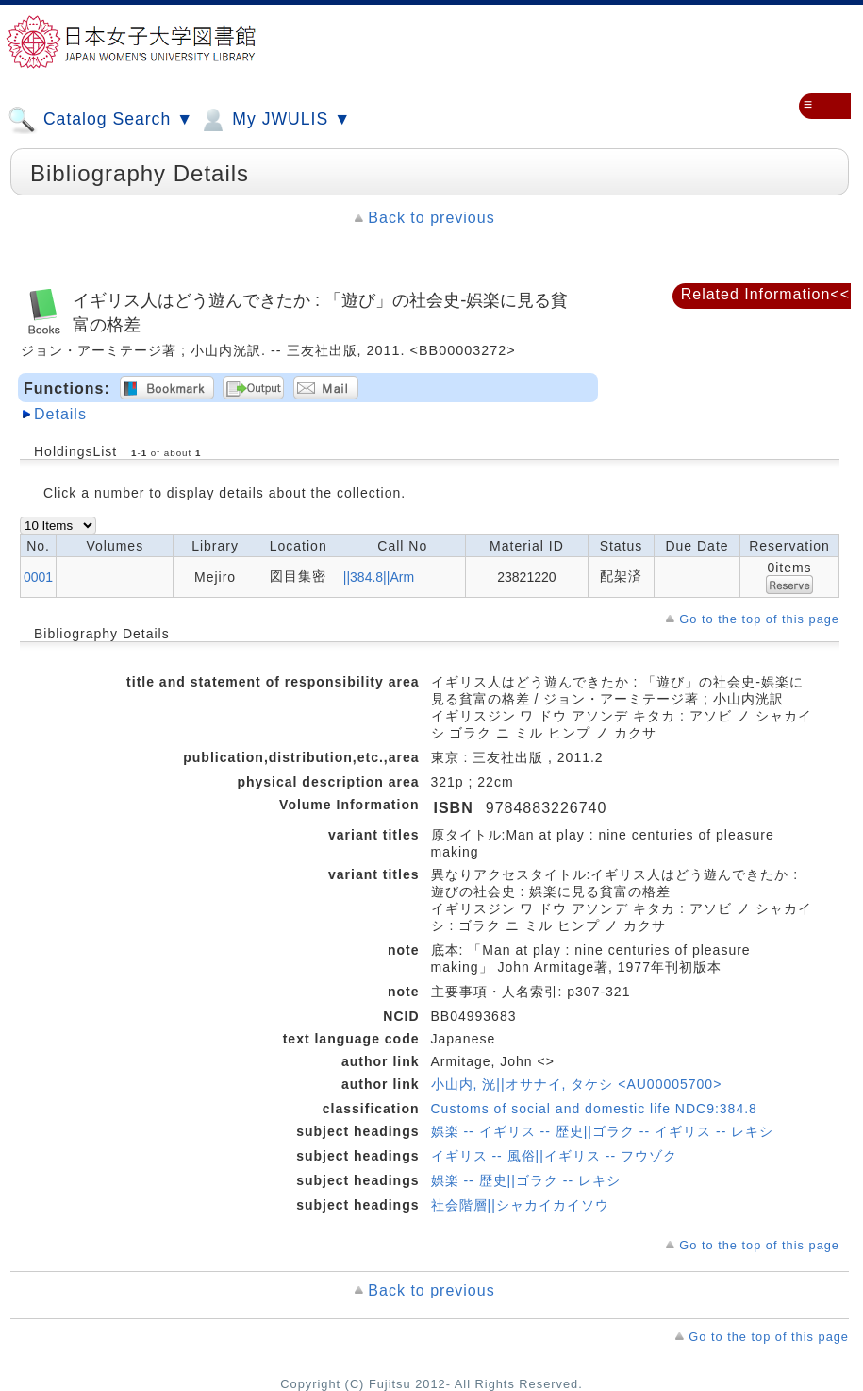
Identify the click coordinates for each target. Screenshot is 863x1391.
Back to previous (431, 218)
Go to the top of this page (759, 619)
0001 (38, 577)
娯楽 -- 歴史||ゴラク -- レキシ (526, 1180)
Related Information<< (765, 294)
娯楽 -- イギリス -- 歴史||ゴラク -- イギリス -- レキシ (602, 1131)
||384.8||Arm (378, 577)
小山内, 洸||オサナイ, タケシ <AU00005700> (576, 1084)
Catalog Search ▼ (100, 120)
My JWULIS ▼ (274, 120)
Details (60, 414)
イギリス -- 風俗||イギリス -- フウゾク (554, 1155)
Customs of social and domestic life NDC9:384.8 (594, 1108)
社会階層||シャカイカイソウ (520, 1205)
